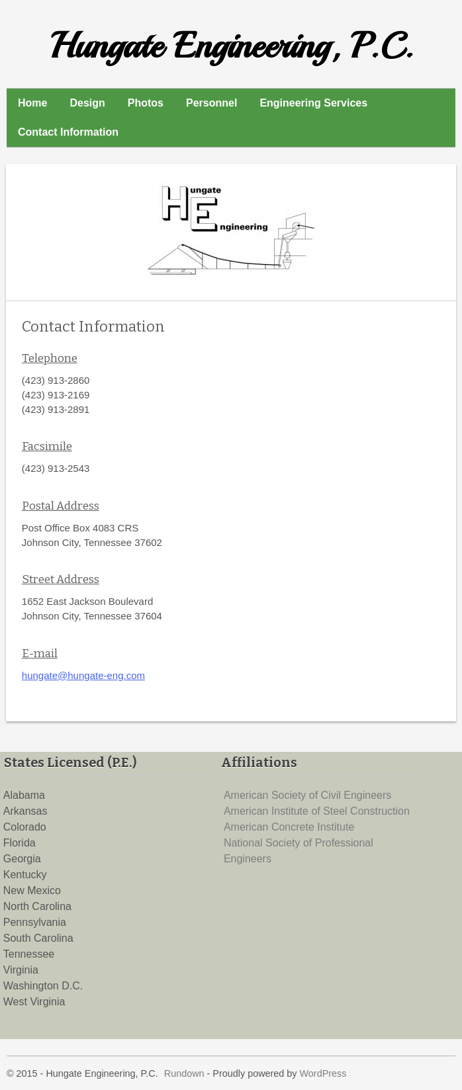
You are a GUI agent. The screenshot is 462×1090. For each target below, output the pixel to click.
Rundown (184, 1073)
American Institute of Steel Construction (317, 811)
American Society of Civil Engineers (307, 795)
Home (32, 103)
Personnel (211, 103)
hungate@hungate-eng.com (83, 675)
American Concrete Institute (289, 827)
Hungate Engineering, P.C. (231, 46)
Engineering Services (313, 103)
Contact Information (68, 132)
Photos (145, 103)
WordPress (323, 1073)
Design (87, 103)
